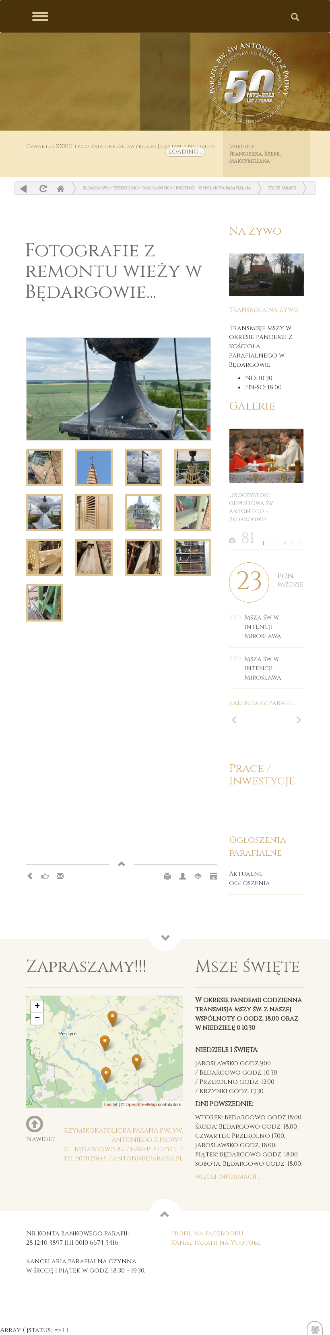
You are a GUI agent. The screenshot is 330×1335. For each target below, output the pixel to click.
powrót (24, 188)
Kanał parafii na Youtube (216, 1242)
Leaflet (111, 1104)
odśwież (42, 188)
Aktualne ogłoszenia (249, 878)
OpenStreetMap (141, 1104)
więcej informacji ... (228, 1176)
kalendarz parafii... (262, 703)
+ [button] (37, 1006)
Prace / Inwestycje (262, 774)
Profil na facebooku (207, 1233)
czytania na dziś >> (188, 146)
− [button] (37, 1019)
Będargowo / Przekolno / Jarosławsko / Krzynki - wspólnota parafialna (166, 188)
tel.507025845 (85, 1158)
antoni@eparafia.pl (148, 1158)
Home (60, 188)
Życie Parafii (282, 188)
